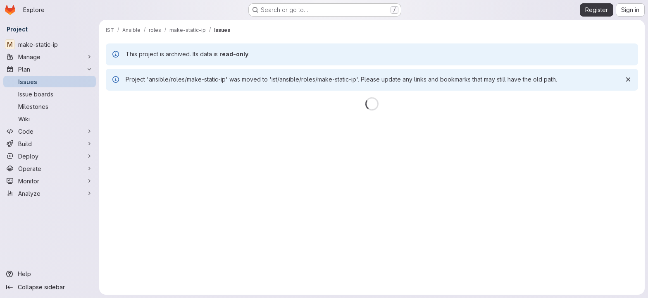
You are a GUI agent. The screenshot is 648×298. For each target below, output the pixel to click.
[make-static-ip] (49, 44)
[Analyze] (49, 193)
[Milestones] (49, 106)
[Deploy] (49, 156)
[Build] (49, 143)
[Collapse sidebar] (49, 287)
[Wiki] (49, 119)
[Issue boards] (49, 94)
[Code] (49, 131)
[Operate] (49, 168)
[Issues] (49, 81)
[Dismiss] (628, 79)
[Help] (49, 274)
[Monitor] (49, 181)
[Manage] (49, 56)
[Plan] (49, 69)
